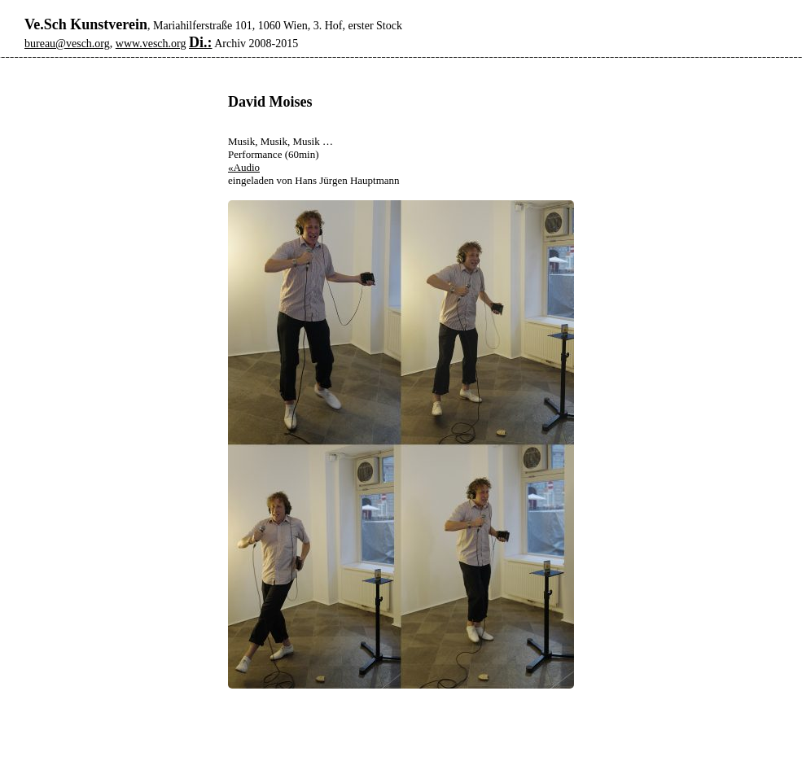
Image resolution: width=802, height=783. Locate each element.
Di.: (201, 42)
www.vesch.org (151, 43)
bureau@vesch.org (67, 43)
